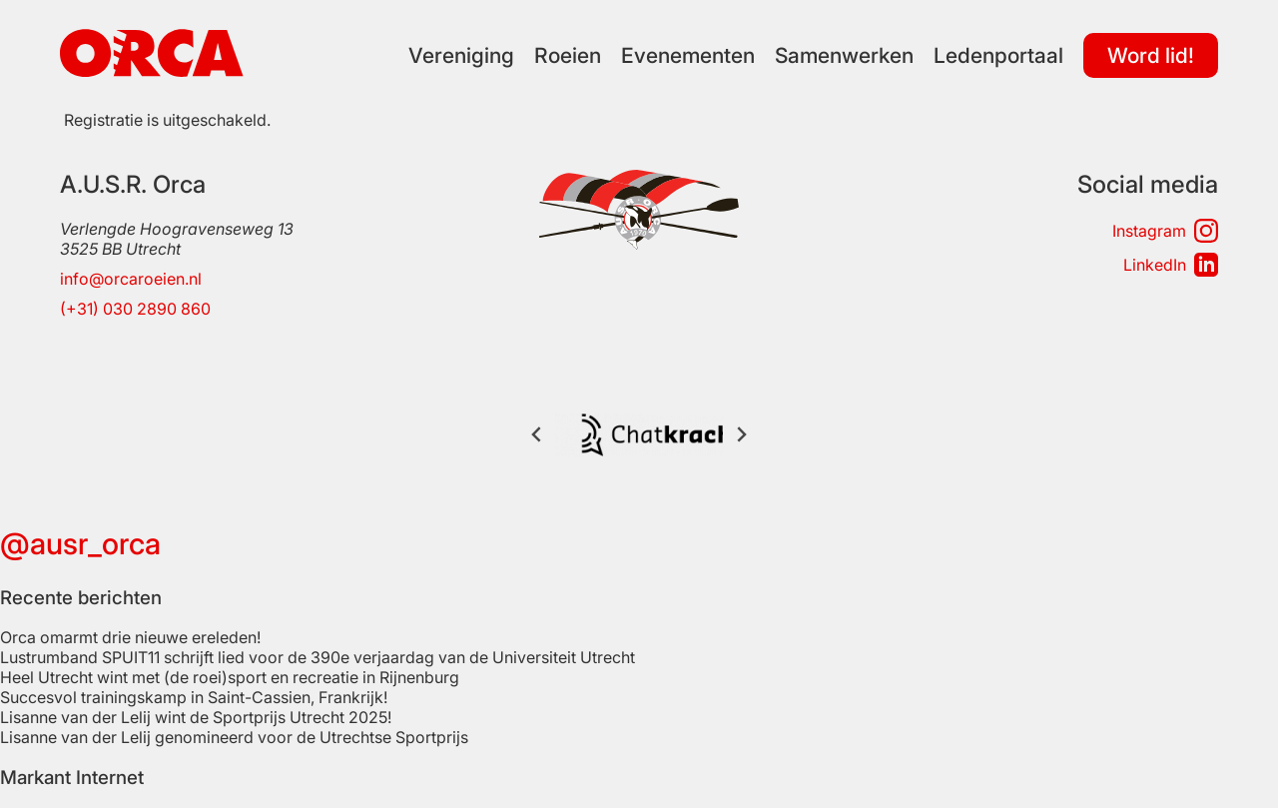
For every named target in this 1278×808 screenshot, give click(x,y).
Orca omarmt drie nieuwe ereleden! (130, 597)
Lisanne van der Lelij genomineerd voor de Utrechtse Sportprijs (234, 697)
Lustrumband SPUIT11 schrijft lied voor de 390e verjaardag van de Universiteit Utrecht (317, 617)
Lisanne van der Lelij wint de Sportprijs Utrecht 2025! (195, 677)
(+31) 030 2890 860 (135, 309)
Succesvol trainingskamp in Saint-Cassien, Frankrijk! (193, 657)
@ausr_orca (80, 503)
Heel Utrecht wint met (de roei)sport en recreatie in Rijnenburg (229, 637)
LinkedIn (1170, 265)
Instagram (1165, 231)
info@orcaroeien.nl (131, 279)
